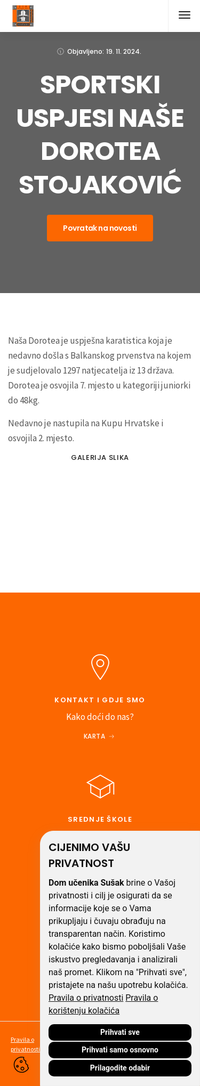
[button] (184, 16)
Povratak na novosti (100, 228)
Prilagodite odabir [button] (120, 1068)
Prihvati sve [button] (120, 1032)
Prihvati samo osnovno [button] (120, 1050)
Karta (95, 736)
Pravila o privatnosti (86, 998)
